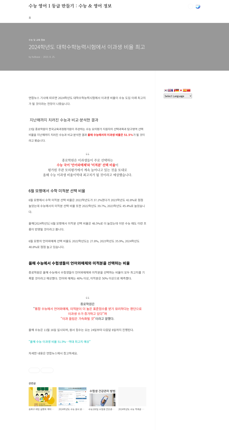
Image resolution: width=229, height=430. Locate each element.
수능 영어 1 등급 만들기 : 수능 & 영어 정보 (70, 6)
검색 (190, 6)
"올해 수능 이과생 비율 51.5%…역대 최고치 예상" (60, 341)
